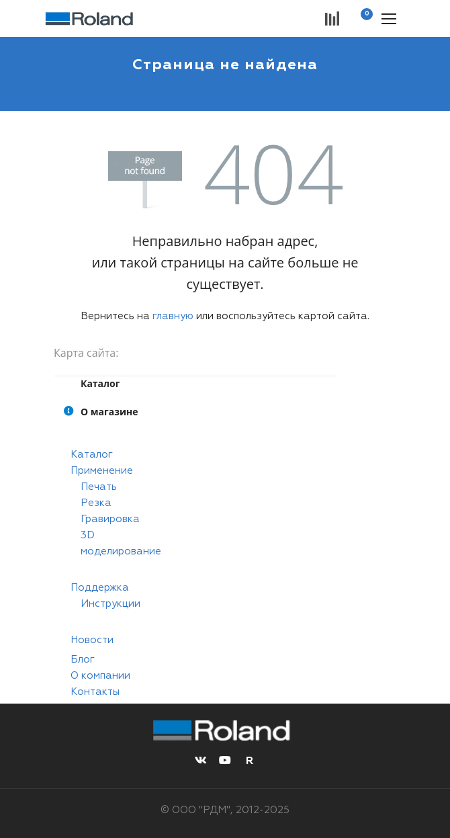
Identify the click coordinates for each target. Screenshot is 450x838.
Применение (102, 471)
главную (172, 316)
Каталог (92, 455)
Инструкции (110, 604)
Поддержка (100, 588)
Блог (83, 660)
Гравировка (110, 519)
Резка (96, 503)
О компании (100, 676)
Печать (99, 487)
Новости (92, 640)
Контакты (95, 692)
